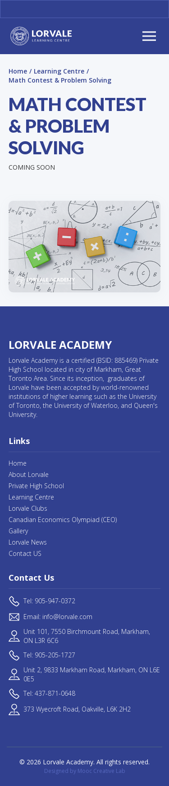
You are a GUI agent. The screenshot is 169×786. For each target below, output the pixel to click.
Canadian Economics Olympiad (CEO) (63, 519)
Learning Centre (59, 71)
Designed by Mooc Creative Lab (84, 771)
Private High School (36, 485)
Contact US (25, 553)
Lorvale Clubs (28, 508)
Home (18, 71)
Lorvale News (28, 542)
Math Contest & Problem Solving (60, 80)
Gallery (18, 531)
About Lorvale (29, 474)
